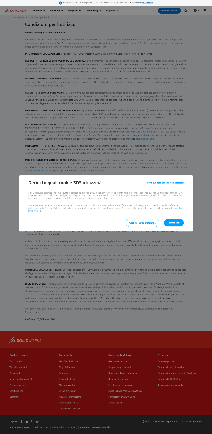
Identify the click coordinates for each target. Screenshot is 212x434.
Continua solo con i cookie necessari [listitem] (165, 183)
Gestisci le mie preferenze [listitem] (142, 223)
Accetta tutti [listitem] (174, 223)
